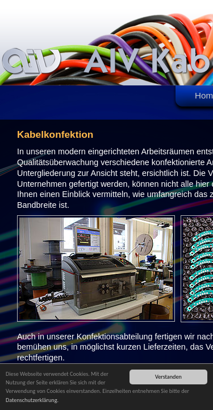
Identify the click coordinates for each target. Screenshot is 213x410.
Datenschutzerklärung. (32, 401)
